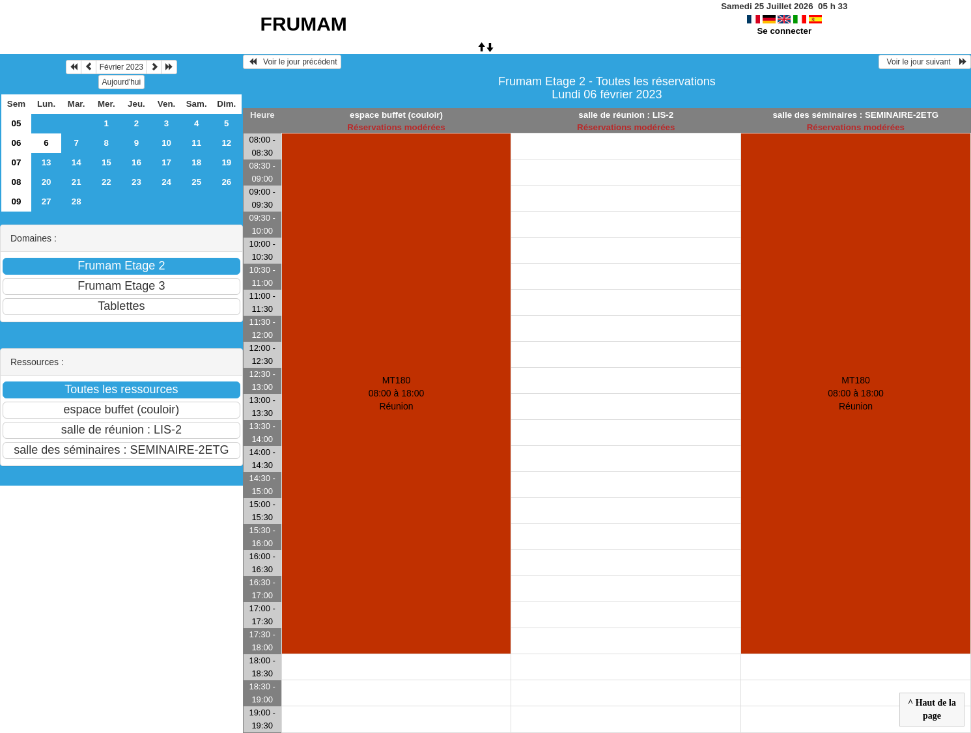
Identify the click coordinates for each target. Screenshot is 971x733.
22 (106, 182)
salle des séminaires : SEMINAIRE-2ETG (855, 115)
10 (166, 143)
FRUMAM (303, 24)
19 (226, 162)
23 (136, 182)
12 (226, 143)
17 (166, 162)
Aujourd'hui (121, 82)
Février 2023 (121, 67)
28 (76, 201)
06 (16, 143)
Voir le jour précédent (292, 61)
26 (226, 182)
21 (76, 182)
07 (16, 162)
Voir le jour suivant (924, 61)
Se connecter (784, 31)
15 (106, 162)
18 (196, 162)
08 (16, 182)
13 (46, 162)
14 (76, 162)
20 (46, 182)
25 (196, 182)
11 (196, 143)
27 (46, 201)
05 (16, 123)
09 (16, 201)
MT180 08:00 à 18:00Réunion (397, 393)
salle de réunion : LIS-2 (625, 115)
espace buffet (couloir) (396, 115)
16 (136, 162)
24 (166, 182)
